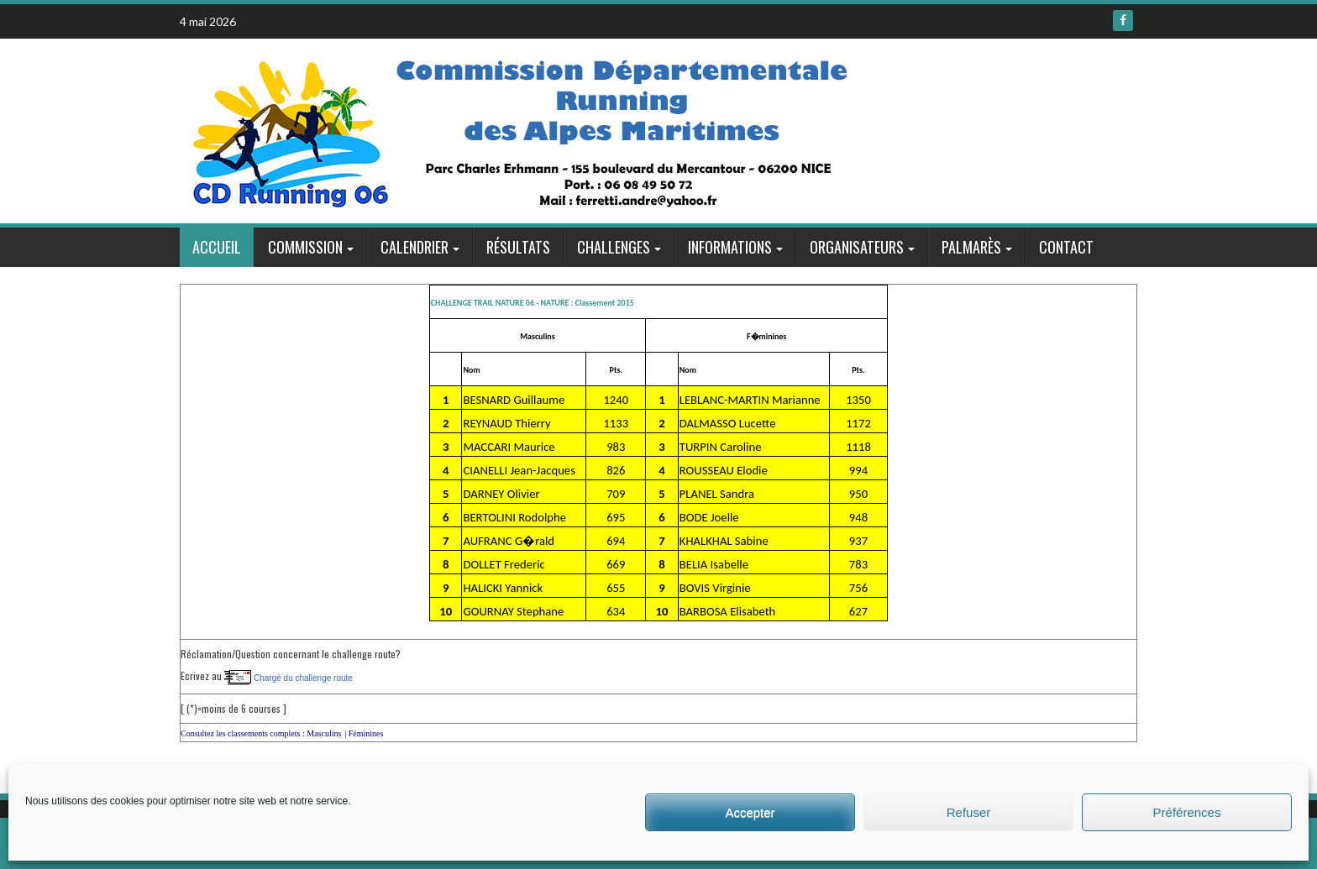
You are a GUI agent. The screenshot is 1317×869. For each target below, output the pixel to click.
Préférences (1187, 812)
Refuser (969, 812)
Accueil (216, 247)
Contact (1066, 247)
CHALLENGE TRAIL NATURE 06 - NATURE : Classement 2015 (532, 302)
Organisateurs (857, 247)
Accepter (749, 812)
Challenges (613, 247)
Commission (305, 247)
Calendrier (414, 247)
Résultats (518, 247)
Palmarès (971, 247)
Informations (730, 247)
